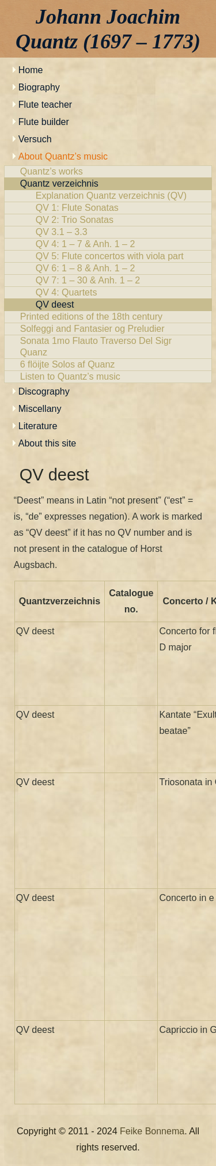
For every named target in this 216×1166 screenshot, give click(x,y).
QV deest (108, 305)
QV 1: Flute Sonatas (108, 208)
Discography (44, 391)
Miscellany (40, 409)
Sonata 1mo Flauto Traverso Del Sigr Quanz (108, 346)
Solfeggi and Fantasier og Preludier (108, 329)
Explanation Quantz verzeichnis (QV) (108, 196)
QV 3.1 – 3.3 (108, 232)
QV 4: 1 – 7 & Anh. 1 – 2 (108, 244)
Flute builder (43, 122)
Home (30, 70)
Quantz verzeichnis (108, 184)
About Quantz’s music (63, 156)
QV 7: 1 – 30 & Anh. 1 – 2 (108, 280)
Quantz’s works (108, 171)
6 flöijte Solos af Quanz (108, 364)
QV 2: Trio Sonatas (108, 220)
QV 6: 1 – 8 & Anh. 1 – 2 (108, 268)
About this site (47, 443)
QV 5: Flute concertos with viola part (108, 256)
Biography (39, 87)
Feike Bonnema (152, 1131)
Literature (38, 426)
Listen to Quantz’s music (108, 377)
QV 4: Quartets (108, 292)
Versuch (35, 139)
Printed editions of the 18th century (108, 317)
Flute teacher (45, 104)
